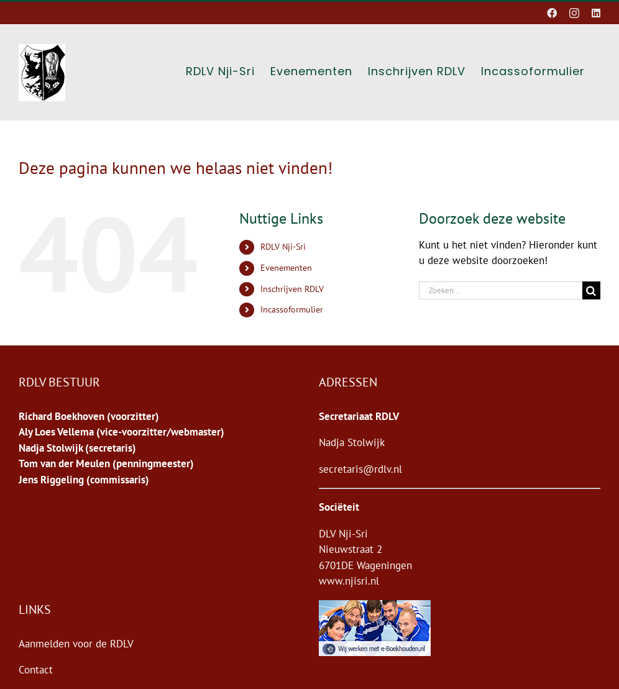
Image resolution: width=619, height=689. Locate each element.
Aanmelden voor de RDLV (76, 643)
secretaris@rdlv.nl (360, 469)
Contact (36, 670)
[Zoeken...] (500, 290)
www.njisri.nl (349, 581)
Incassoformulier (291, 309)
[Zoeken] (591, 290)
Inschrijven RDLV (292, 288)
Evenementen (286, 267)
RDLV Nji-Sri (283, 246)
